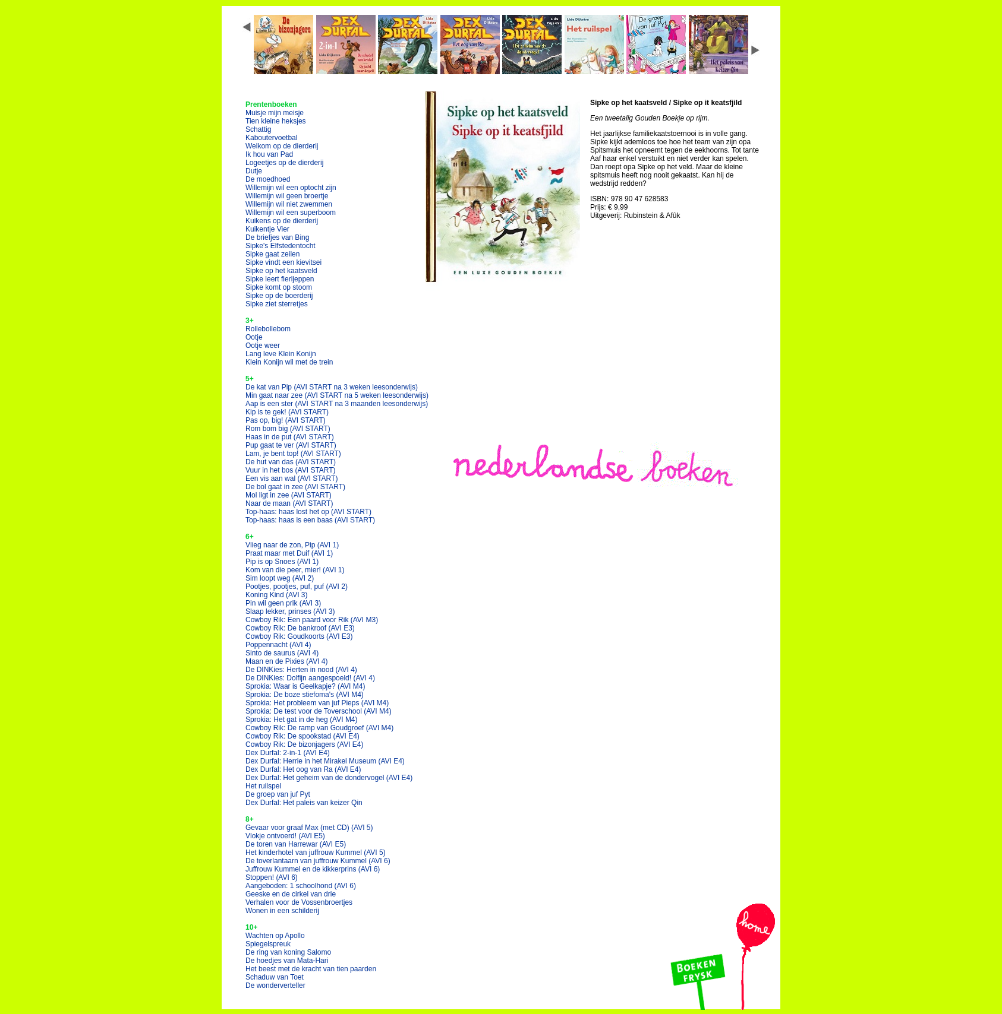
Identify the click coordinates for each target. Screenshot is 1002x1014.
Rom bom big (287, 428)
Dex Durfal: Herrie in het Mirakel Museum (325, 761)
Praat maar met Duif (289, 553)
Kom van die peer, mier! (295, 570)
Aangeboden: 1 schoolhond (300, 886)
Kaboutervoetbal (271, 138)
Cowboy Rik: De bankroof (300, 628)
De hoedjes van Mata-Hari (286, 960)
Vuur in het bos (290, 470)
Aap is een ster (336, 404)
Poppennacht (278, 645)
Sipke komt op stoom (278, 287)
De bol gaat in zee (295, 487)
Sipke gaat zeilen (272, 254)
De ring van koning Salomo (288, 952)
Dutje (253, 171)
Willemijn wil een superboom (290, 212)
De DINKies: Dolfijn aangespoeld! (310, 678)
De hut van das (290, 462)
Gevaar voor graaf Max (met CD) (309, 827)
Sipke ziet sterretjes (276, 304)
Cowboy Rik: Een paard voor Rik (311, 620)
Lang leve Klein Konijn (280, 354)
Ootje (254, 337)
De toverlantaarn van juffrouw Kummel (317, 861)
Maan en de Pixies (286, 661)
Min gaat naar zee (336, 395)
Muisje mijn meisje (274, 113)
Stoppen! (271, 877)
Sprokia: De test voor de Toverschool (318, 711)
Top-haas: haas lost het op (308, 512)
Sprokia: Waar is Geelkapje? (305, 686)
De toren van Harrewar (295, 844)
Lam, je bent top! (293, 453)
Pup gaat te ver (290, 445)
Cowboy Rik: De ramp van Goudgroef (319, 728)
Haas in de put (289, 437)
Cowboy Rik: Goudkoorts (299, 636)
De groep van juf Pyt (277, 794)
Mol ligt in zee (288, 495)
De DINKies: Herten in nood (301, 670)
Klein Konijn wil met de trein (289, 362)
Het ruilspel (263, 786)
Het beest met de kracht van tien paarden (310, 969)
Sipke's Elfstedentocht (280, 246)
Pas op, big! (285, 420)
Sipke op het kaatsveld (281, 271)
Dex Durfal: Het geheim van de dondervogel (328, 778)
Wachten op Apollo (275, 935)
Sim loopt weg (279, 578)
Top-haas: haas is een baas (310, 520)
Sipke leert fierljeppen (279, 279)
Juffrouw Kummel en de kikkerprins (312, 869)
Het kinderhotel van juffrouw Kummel (315, 852)
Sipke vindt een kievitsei (283, 262)
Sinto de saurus (282, 653)
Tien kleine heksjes (275, 121)
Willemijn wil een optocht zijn (290, 187)
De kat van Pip (331, 387)
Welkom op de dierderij (282, 146)
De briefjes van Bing (277, 237)
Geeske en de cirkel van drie (290, 894)
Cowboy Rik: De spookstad (302, 736)
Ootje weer (262, 345)
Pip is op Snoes (282, 561)
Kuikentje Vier (267, 229)
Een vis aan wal (291, 478)
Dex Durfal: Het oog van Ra (303, 769)
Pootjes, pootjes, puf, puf (296, 586)
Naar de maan (289, 503)
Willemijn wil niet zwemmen (288, 204)
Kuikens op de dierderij (281, 221)
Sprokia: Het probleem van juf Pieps (317, 703)
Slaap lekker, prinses (290, 611)
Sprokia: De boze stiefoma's (304, 694)
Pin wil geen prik (283, 603)
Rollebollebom (268, 329)
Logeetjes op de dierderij (284, 163)
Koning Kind (276, 595)
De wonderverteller (275, 985)
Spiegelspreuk (268, 944)
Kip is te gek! (287, 412)
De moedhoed (267, 179)
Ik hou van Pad (269, 154)
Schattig (258, 129)
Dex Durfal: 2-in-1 (287, 753)
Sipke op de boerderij (279, 295)
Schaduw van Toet (274, 977)
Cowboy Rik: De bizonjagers (304, 744)
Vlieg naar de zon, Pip (292, 545)
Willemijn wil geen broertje (286, 196)
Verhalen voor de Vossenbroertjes (298, 902)
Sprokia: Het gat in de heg (301, 719)
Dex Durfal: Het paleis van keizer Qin (304, 802)
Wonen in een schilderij (282, 911)
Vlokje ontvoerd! (285, 836)
